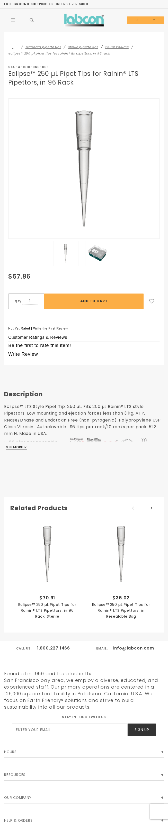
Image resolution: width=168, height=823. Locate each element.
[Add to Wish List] (152, 301)
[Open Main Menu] (13, 20)
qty (18, 301)
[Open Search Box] (32, 20)
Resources (14, 774)
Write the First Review (50, 328)
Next (151, 508)
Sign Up (142, 729)
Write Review (23, 354)
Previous (133, 508)
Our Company (17, 797)
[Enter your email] (70, 730)
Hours (10, 751)
